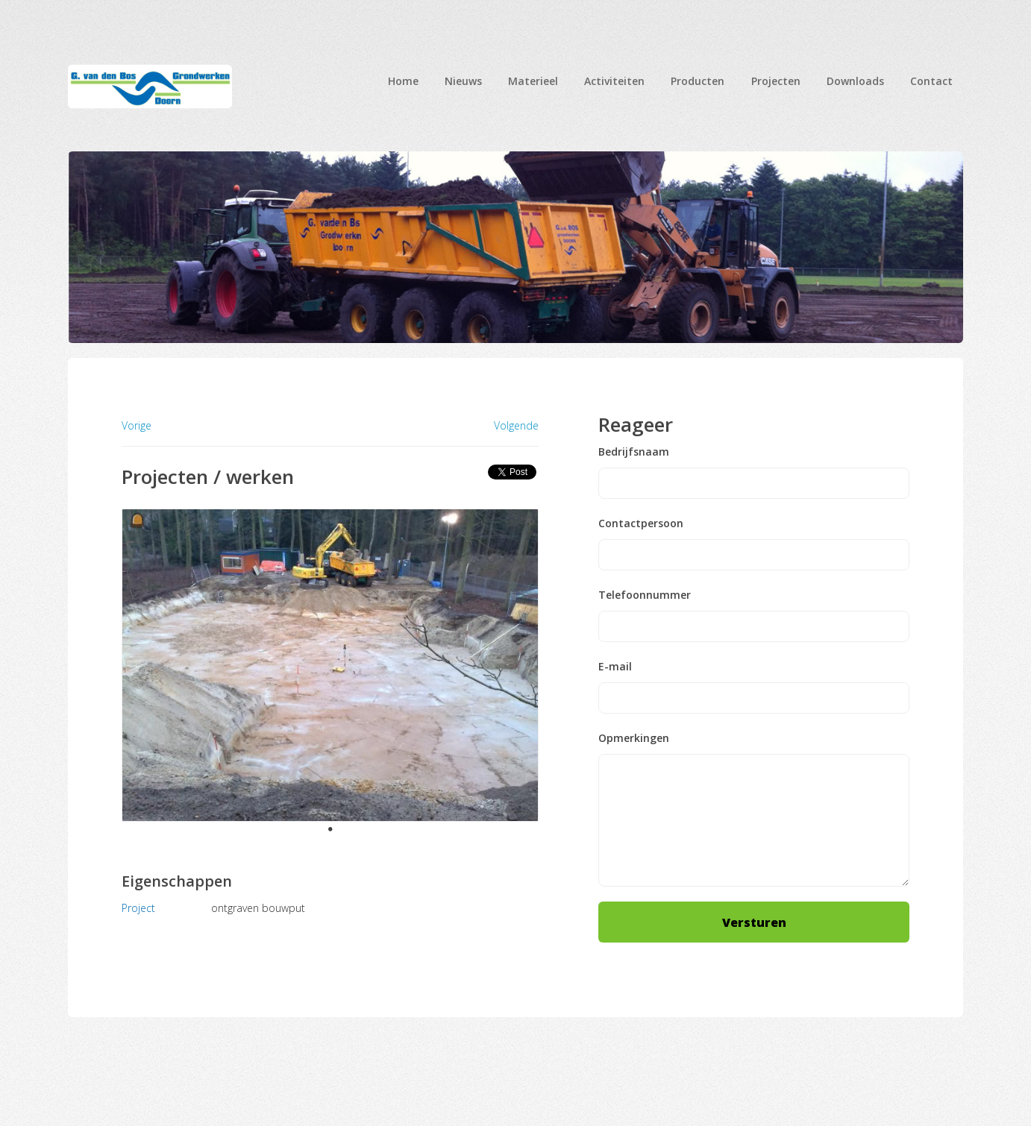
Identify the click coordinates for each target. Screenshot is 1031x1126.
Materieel (533, 81)
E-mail (615, 666)
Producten (697, 81)
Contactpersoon (640, 523)
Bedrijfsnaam (633, 452)
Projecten (775, 81)
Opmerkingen (633, 738)
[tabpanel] (330, 665)
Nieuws (463, 81)
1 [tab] (330, 829)
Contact (931, 81)
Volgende (516, 426)
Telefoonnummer (644, 595)
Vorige (136, 425)
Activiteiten (614, 81)
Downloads (855, 81)
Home (403, 81)
